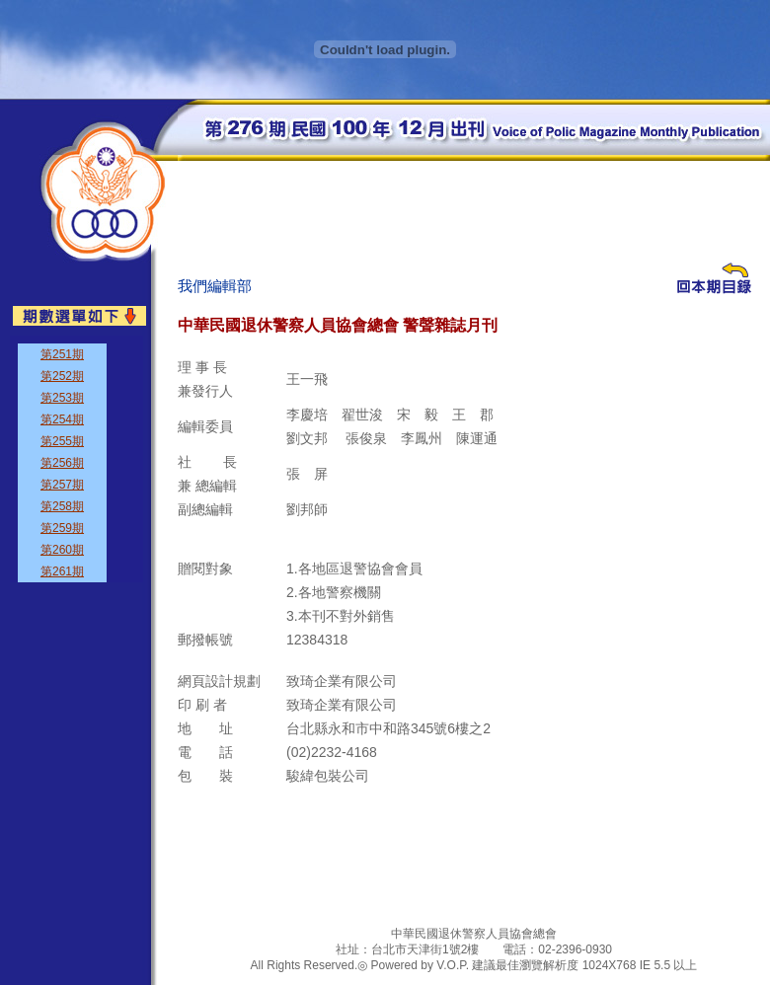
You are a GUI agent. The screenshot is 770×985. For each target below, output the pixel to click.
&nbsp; (76, 459)
